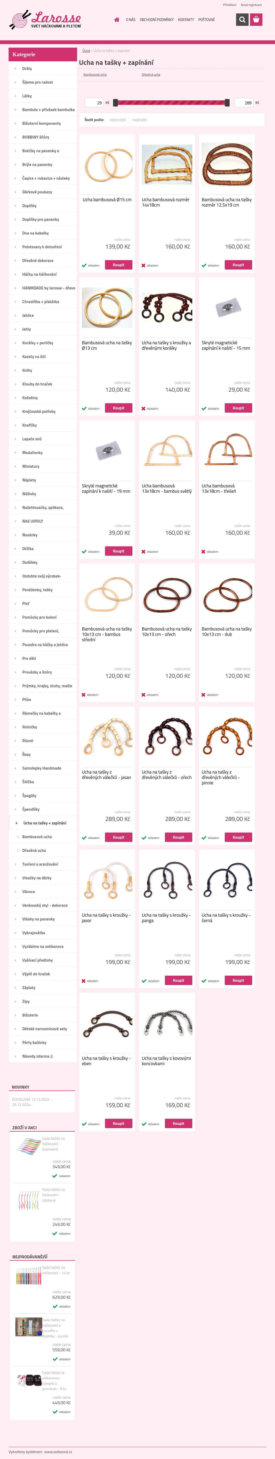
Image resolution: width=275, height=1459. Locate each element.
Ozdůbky (30, 562)
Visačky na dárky (37, 878)
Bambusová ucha (37, 837)
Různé (27, 741)
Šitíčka (28, 782)
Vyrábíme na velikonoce (43, 946)
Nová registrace (251, 4)
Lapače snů (32, 439)
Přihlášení (229, 4)
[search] (242, 19)
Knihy (27, 370)
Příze (26, 699)
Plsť (26, 603)
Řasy (26, 754)
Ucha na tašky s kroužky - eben (106, 1061)
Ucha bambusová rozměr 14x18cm (165, 202)
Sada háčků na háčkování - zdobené (53, 1195)
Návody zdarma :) (37, 1056)
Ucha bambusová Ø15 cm (107, 199)
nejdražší (139, 119)
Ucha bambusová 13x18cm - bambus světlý (167, 488)
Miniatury (30, 466)
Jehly (26, 329)
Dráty (27, 68)
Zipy (26, 1001)
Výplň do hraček (36, 974)
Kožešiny (30, 398)
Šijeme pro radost (37, 82)
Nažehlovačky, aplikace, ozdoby (43, 509)
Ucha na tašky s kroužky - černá (226, 917)
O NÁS (131, 19)
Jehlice (28, 315)
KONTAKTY (186, 19)
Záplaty (28, 988)
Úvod (86, 50)
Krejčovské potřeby (39, 411)
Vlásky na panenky (38, 919)
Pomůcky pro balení (39, 617)
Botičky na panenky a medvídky (40, 152)
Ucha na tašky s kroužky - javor (106, 917)
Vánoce (28, 891)
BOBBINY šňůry (35, 137)
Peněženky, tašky (37, 590)
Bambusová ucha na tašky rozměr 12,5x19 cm (227, 202)
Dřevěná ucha (34, 850)
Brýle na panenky (37, 164)
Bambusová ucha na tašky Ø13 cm (107, 345)
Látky (27, 96)
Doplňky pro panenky (40, 219)
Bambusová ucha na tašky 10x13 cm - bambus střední (107, 634)
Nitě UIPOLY (32, 521)
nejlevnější (118, 119)
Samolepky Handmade (41, 768)
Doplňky (29, 206)
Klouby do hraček (37, 384)
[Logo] (45, 19)
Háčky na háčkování (39, 274)
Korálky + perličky (37, 343)
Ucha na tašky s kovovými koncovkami (166, 1061)
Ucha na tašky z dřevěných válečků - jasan (106, 774)
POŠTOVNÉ (206, 19)
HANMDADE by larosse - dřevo (48, 288)
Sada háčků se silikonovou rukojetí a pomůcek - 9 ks (54, 1380)
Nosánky (30, 535)
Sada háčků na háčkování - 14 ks (56, 1270)
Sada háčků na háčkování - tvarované (53, 1144)
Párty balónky (34, 1042)
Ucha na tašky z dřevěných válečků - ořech (167, 774)
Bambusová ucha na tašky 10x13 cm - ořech (167, 631)
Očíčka (28, 549)
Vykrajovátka (33, 933)
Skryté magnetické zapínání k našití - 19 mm (106, 488)
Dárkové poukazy (37, 192)
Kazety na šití (34, 356)
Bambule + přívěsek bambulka (48, 110)
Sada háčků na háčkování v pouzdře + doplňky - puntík (55, 1328)
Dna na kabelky (35, 233)
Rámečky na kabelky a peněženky (41, 715)
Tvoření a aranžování (40, 864)
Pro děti (29, 658)
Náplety (29, 480)
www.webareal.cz (58, 1451)
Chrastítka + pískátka (40, 302)
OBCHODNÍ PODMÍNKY (156, 19)
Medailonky (32, 452)
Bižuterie (30, 1015)
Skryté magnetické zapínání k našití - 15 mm (226, 345)
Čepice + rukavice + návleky (46, 178)
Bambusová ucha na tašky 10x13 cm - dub (227, 631)
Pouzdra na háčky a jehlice (45, 645)
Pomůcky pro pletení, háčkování (40, 633)
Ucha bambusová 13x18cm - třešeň (219, 488)
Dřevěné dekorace (37, 260)
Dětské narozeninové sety (44, 1029)
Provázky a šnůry (37, 672)
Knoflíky (29, 425)
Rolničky (29, 727)
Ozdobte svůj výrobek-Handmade (41, 578)
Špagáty (29, 795)
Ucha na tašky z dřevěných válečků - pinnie (221, 777)
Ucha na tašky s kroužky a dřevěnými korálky (166, 345)
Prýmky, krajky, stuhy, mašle (47, 686)
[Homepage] (116, 19)
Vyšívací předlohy (37, 960)
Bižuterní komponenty (41, 123)
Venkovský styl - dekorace (45, 905)
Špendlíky (30, 809)
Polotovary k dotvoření (42, 247)
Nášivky (29, 494)
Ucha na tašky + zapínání (44, 823)
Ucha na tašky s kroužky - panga (166, 917)
